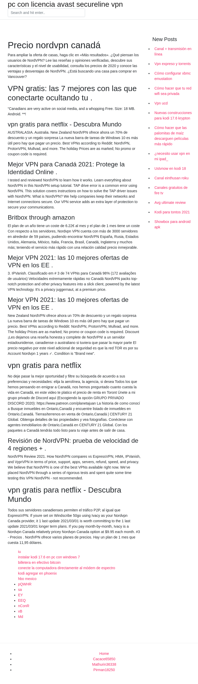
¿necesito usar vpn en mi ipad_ (172, 156)
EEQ (22, 600)
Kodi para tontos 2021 (172, 212)
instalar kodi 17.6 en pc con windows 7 (49, 557)
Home (104, 653)
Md (20, 617)
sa (20, 590)
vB (20, 611)
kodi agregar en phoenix (37, 573)
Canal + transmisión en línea (173, 51)
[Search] (46, 13)
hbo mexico (27, 579)
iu (19, 552)
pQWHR (24, 584)
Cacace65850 (104, 659)
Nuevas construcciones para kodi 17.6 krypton (173, 115)
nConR (23, 606)
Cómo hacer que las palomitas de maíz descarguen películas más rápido (171, 136)
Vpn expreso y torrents (172, 64)
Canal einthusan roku (171, 178)
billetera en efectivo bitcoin (39, 562)
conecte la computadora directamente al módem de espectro (66, 568)
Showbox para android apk (172, 224)
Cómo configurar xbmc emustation (172, 76)
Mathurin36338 (104, 664)
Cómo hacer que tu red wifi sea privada (172, 91)
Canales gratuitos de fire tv (170, 190)
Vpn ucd (161, 103)
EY (20, 595)
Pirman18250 (104, 670)
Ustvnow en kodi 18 (170, 168)
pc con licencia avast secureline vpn (65, 4)
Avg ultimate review (170, 202)
